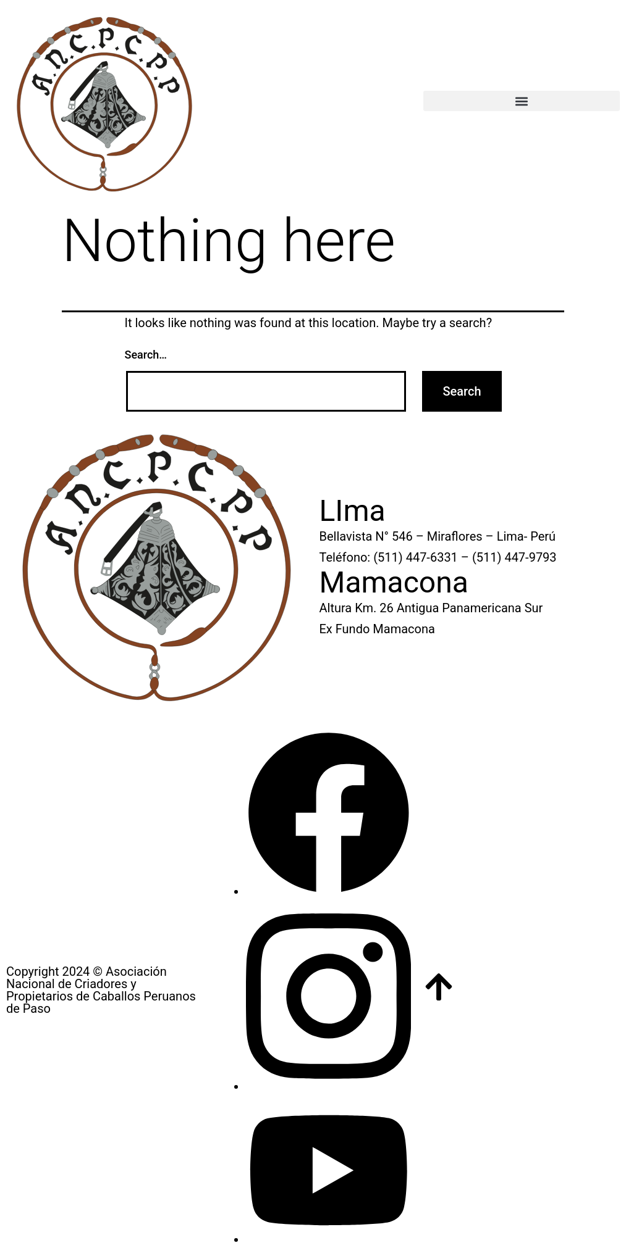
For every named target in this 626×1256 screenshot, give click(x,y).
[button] (521, 101)
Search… (146, 354)
